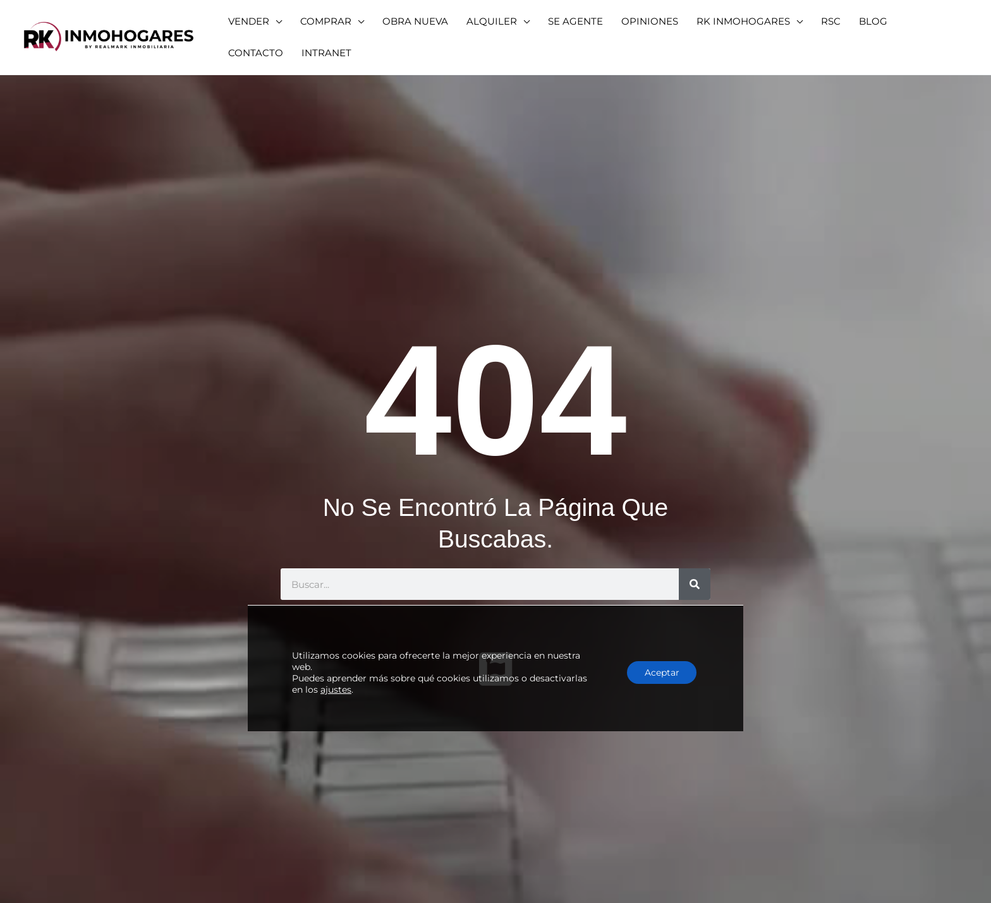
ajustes (335, 672)
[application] (273, 21)
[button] (252, 21)
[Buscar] (694, 584)
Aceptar (660, 655)
